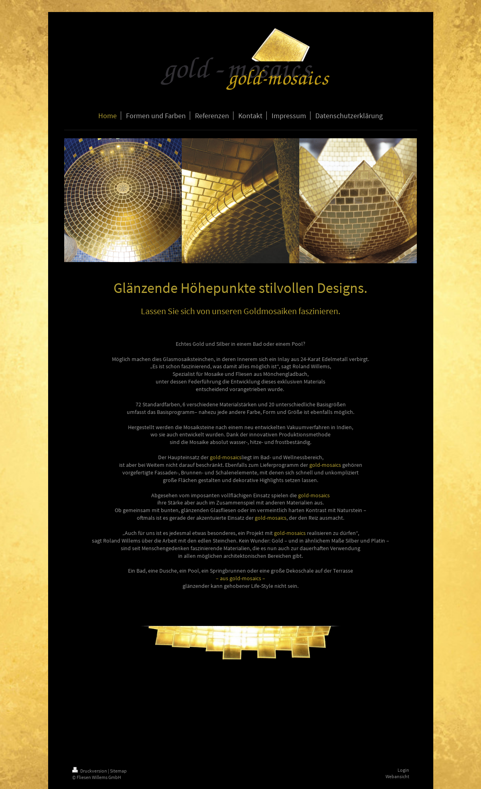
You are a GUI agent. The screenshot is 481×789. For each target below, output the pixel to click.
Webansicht (397, 776)
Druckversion (90, 771)
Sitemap (118, 771)
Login (403, 770)
